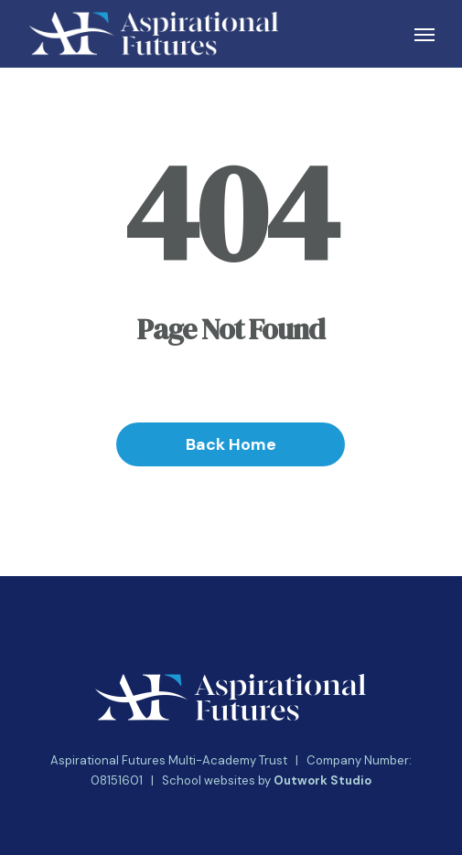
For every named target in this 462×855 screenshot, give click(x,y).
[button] (424, 34)
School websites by (266, 780)
